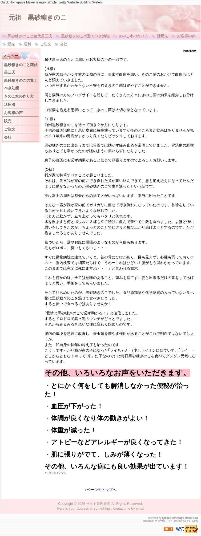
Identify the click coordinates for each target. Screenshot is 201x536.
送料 (27, 44)
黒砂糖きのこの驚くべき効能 (85, 36)
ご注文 (45, 44)
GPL (188, 520)
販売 (11, 44)
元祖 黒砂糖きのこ (38, 17)
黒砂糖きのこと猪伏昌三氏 (29, 36)
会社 (63, 44)
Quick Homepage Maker (177, 518)
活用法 (162, 36)
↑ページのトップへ (100, 490)
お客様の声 (186, 36)
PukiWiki (160, 520)
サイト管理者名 (98, 504)
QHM (195, 520)
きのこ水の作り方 (133, 36)
